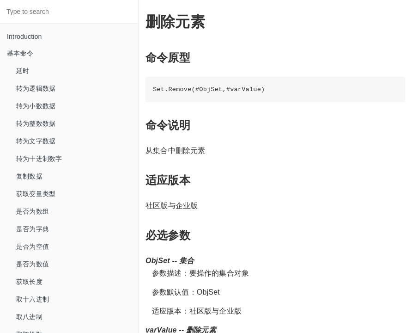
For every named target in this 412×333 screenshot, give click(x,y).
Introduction (24, 36)
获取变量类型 (35, 193)
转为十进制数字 (39, 158)
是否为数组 (32, 211)
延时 (22, 70)
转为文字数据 (35, 141)
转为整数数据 (35, 123)
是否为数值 (32, 264)
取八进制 (29, 317)
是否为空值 (32, 246)
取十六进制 (32, 299)
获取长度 (29, 281)
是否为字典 (32, 229)
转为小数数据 (35, 106)
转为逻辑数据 (35, 88)
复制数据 (29, 176)
